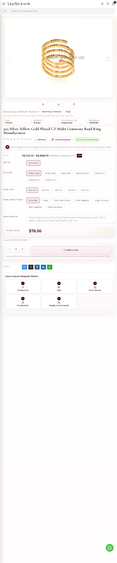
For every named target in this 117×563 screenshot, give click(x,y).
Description (9, 375)
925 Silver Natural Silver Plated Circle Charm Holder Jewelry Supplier (73, 538)
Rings (68, 112)
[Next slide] (108, 58)
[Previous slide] (9, 58)
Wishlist (41, 140)
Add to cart (70, 250)
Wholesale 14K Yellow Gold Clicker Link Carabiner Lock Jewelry (71, 481)
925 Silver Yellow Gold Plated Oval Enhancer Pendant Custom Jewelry (73, 452)
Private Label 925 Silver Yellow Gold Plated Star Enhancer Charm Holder (75, 509)
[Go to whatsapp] (109, 548)
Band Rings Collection (52, 112)
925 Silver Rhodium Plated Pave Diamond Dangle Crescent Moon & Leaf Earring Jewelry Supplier (75, 424)
